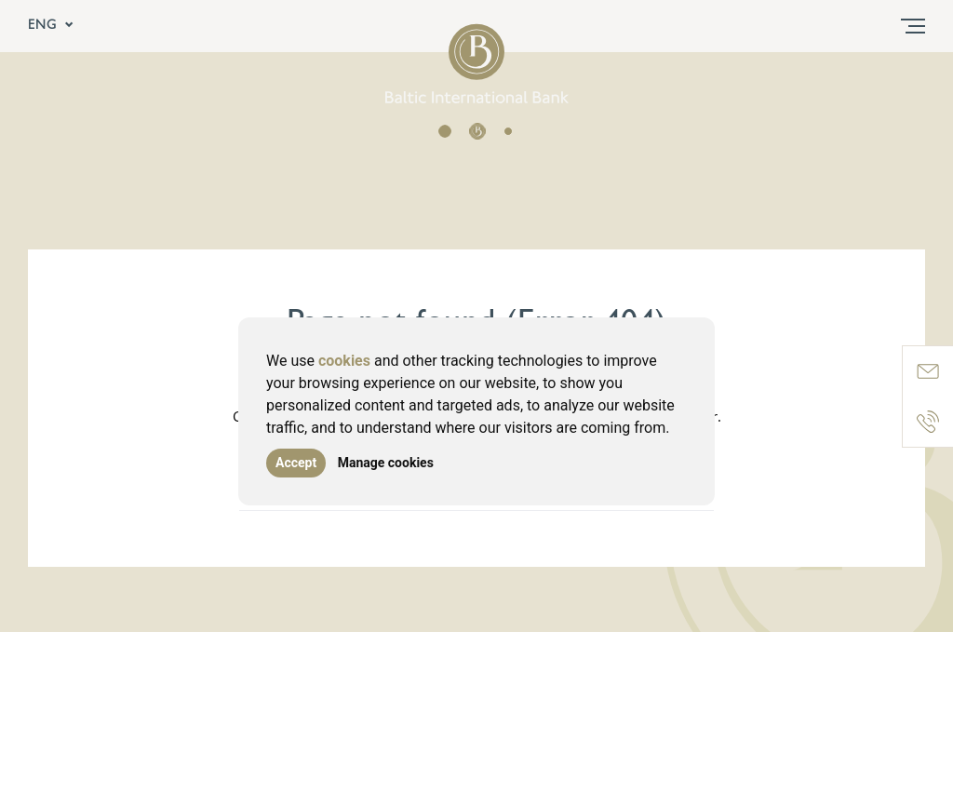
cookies (344, 361)
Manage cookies (386, 462)
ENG (51, 26)
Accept (295, 462)
